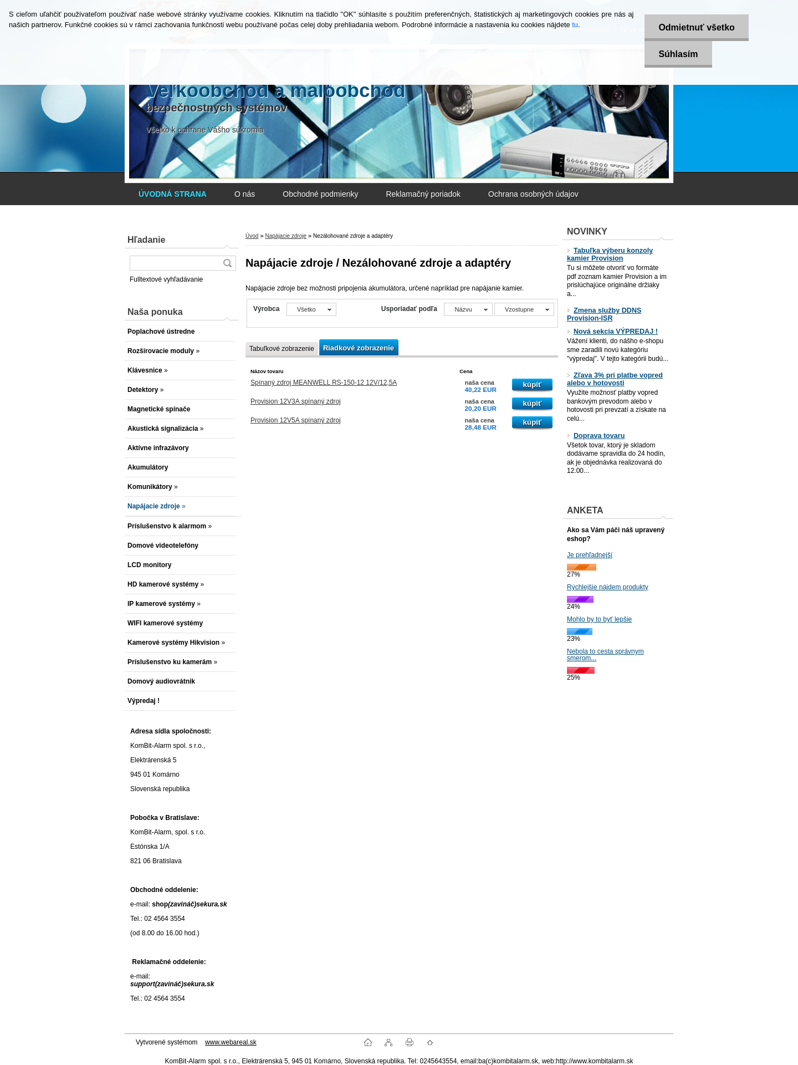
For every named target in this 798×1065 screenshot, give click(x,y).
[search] (227, 263)
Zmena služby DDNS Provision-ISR (604, 314)
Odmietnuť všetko (696, 27)
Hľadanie (146, 239)
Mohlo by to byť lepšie (599, 619)
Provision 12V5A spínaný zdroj (295, 420)
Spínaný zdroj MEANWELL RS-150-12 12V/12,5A (323, 382)
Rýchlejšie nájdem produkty (607, 587)
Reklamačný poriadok (423, 194)
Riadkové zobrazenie (358, 348)
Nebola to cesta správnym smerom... (605, 654)
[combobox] (468, 309)
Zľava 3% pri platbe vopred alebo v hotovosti (615, 379)
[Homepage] (173, 194)
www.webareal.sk (231, 1042)
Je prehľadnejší (589, 555)
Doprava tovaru (596, 436)
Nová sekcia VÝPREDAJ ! (612, 331)
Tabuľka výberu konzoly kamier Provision (610, 254)
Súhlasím (678, 54)
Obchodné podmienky (320, 194)
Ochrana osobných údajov (533, 194)
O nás (244, 194)
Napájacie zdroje (285, 236)
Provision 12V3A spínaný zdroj (295, 401)
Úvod (251, 236)
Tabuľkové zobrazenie (281, 349)
